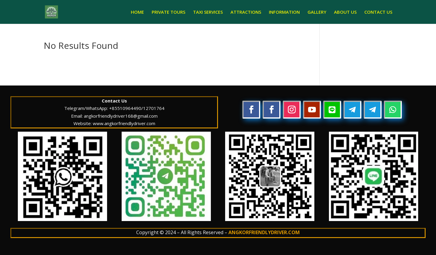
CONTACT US (378, 12)
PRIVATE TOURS (168, 12)
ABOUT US (345, 12)
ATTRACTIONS (245, 12)
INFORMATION (284, 12)
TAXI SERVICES (208, 12)
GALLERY (317, 12)
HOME (137, 12)
